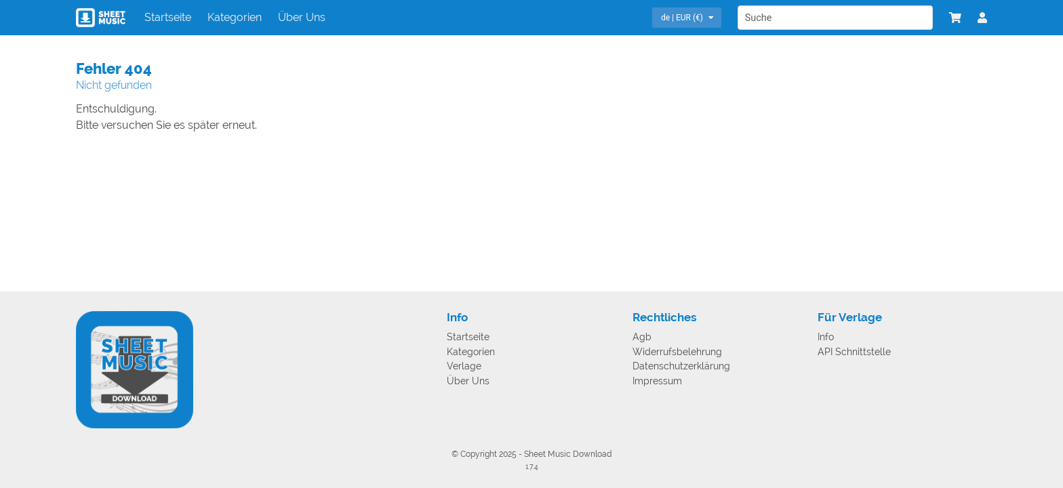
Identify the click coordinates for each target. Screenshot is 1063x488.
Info (826, 337)
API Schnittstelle (854, 352)
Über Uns (301, 17)
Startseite (167, 17)
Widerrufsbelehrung (677, 352)
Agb (642, 337)
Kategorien (234, 17)
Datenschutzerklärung (681, 366)
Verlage (464, 366)
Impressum (657, 381)
